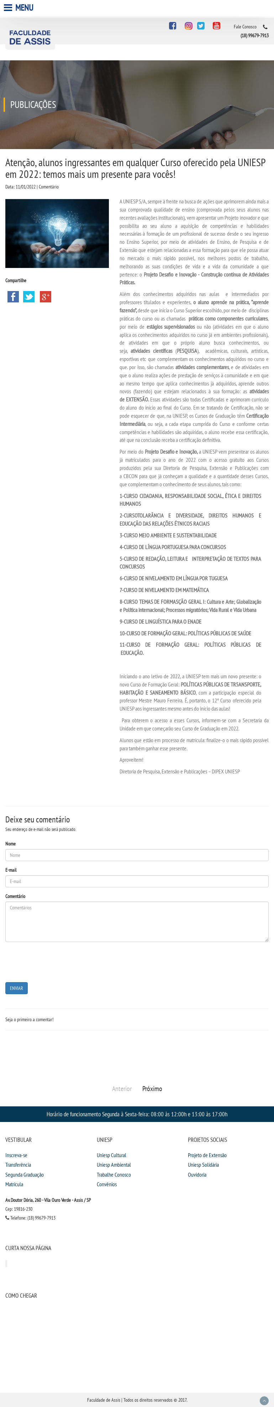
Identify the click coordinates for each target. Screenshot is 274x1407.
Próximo (152, 1088)
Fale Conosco (245, 26)
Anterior (122, 1088)
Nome (10, 844)
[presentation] (59, 961)
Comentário (15, 896)
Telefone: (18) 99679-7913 (30, 1218)
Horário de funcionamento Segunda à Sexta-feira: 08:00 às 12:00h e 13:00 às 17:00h (137, 1114)
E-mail (10, 870)
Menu (19, 7)
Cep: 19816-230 (18, 1209)
